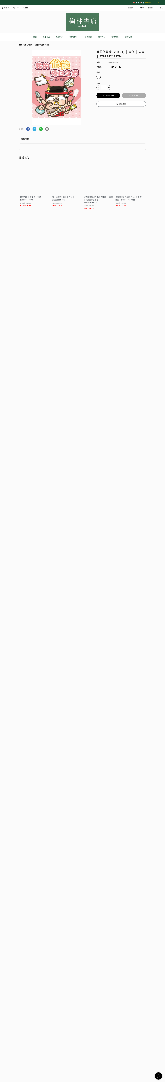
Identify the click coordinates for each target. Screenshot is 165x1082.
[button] (28, 129)
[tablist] (82, 139)
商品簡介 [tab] (25, 138)
